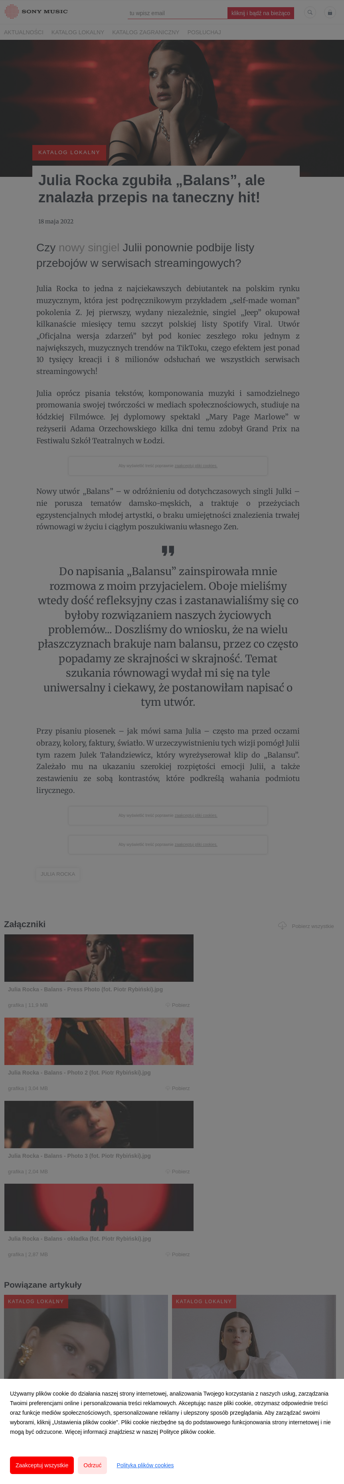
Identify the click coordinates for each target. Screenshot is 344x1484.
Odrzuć (92, 1465)
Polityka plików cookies (145, 1465)
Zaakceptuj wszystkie (42, 1465)
